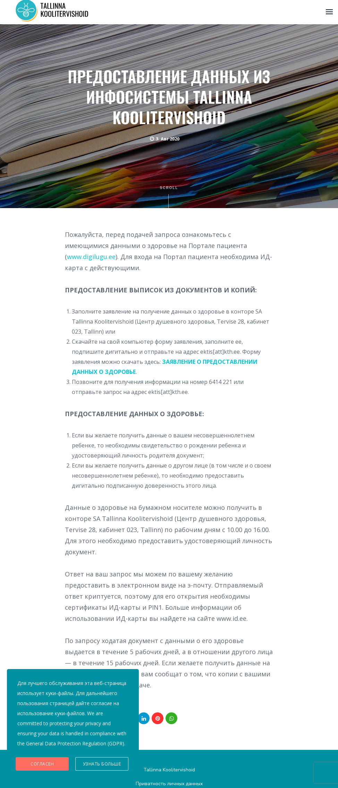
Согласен (42, 764)
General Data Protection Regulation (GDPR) (75, 743)
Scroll (169, 197)
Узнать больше (102, 764)
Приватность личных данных (169, 783)
